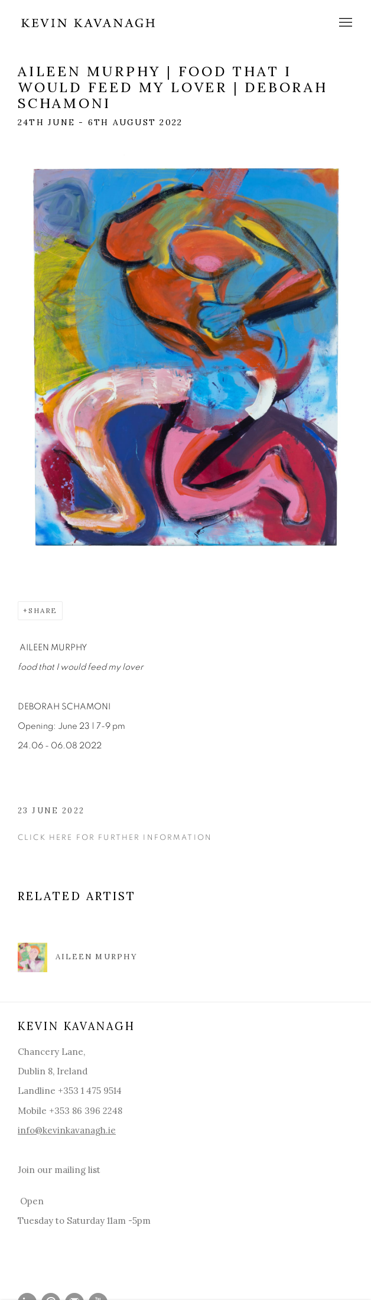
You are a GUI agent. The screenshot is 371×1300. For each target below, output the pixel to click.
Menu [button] (344, 23)
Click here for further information (115, 837)
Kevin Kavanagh (89, 23)
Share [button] (42, 610)
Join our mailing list (59, 1169)
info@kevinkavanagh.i (64, 1130)
